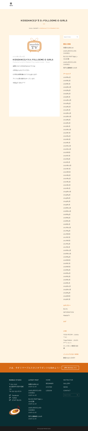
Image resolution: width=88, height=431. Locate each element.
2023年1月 (66, 126)
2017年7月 (66, 237)
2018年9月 (66, 214)
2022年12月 (67, 129)
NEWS (65, 387)
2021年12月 (67, 146)
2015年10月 (67, 289)
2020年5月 (67, 175)
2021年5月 (66, 159)
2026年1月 (66, 84)
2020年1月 (66, 188)
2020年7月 (67, 169)
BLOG (65, 309)
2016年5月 (66, 270)
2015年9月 (66, 293)
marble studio (39, 62)
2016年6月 (66, 267)
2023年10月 (67, 116)
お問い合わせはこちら (70, 367)
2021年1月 (66, 162)
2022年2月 (66, 139)
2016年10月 (67, 254)
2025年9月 (67, 90)
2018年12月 (67, 208)
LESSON (49, 390)
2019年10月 (67, 191)
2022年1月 (66, 142)
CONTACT (67, 390)
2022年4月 (67, 136)
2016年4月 (66, 273)
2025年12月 (67, 87)
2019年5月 (66, 198)
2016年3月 (66, 276)
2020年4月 (67, 178)
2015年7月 (66, 299)
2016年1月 (66, 283)
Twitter (13, 398)
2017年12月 (67, 227)
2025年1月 (66, 97)
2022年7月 (66, 133)
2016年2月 (66, 280)
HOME (48, 380)
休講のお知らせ (68, 48)
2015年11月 (67, 286)
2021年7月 (66, 156)
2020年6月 (67, 172)
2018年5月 (66, 218)
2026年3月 (67, 80)
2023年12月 (67, 113)
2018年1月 (66, 224)
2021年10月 (67, 149)
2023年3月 (66, 123)
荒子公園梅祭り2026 (70, 68)
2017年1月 (66, 247)
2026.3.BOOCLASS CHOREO (34, 392)
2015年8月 (66, 296)
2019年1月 (66, 205)
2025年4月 (67, 94)
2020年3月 (67, 182)
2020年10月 (67, 165)
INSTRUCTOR (68, 380)
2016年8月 (66, 260)
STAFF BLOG (15, 400)
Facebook (14, 395)
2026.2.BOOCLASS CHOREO (34, 409)
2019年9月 (66, 195)
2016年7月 (66, 263)
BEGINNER (49, 383)
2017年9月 (66, 231)
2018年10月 (67, 211)
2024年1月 (66, 110)
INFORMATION (68, 312)
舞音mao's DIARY (69, 358)
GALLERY (66, 383)
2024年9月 (67, 103)
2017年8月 (66, 234)
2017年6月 (66, 240)
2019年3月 (66, 201)
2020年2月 (67, 185)
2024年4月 (67, 107)
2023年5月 (66, 120)
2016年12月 (67, 250)
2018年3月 (66, 221)
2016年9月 (66, 257)
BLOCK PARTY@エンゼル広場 (35, 400)
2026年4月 (67, 77)
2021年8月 (66, 152)
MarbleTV (36, 28)
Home (30, 28)
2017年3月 (66, 244)
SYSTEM (49, 387)
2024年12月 (67, 100)
